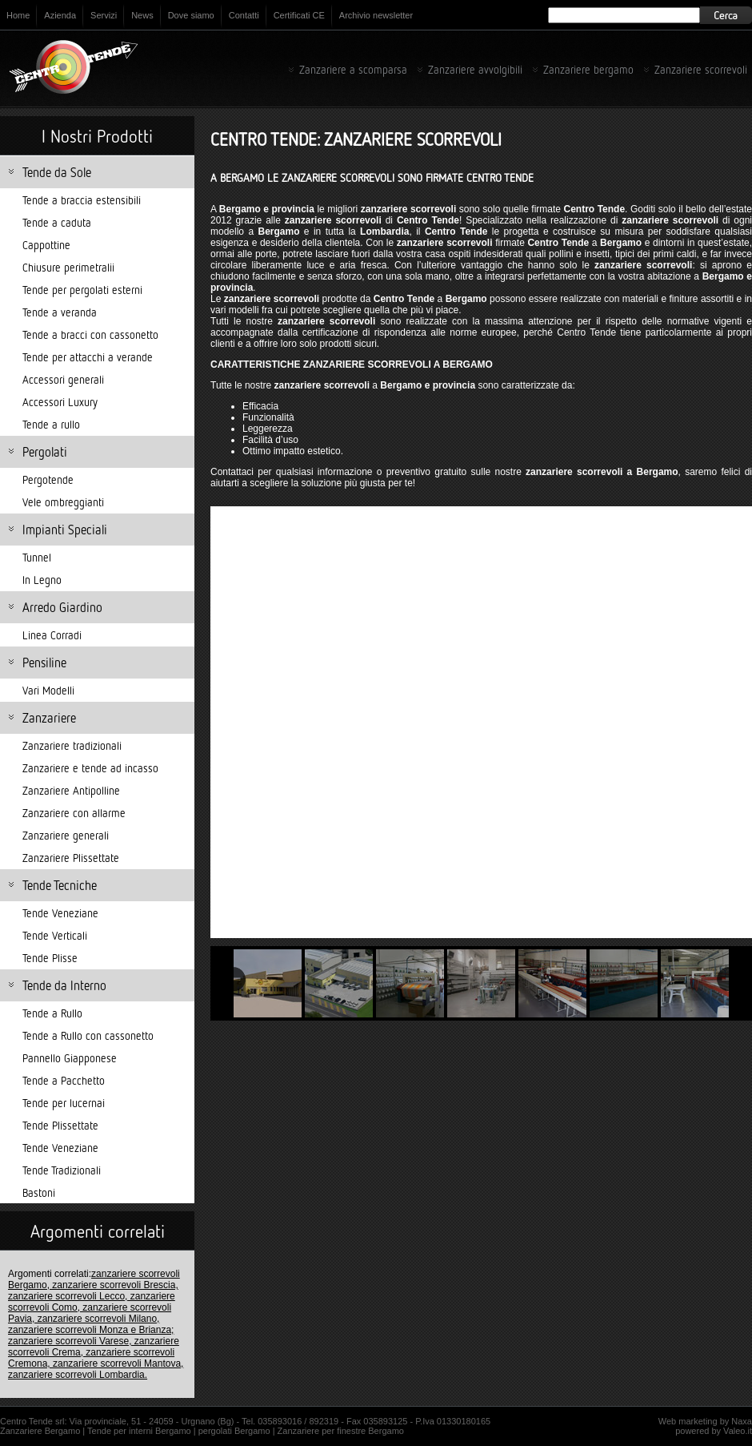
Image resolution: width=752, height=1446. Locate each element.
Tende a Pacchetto (63, 1080)
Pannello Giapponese (69, 1058)
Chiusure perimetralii (68, 267)
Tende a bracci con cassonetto (90, 334)
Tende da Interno (64, 985)
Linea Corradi (52, 635)
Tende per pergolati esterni (82, 289)
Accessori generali (63, 379)
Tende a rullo (51, 424)
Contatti (244, 15)
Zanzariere (49, 718)
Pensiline (44, 663)
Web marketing (688, 1421)
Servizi (103, 15)
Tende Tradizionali (61, 1170)
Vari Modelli (48, 690)
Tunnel (36, 557)
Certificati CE (299, 15)
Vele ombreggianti (63, 502)
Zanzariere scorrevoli (700, 69)
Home (18, 15)
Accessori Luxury (60, 402)
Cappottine (46, 245)
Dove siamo (191, 15)
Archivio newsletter (376, 15)
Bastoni (38, 1192)
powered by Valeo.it (713, 1431)
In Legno (42, 579)
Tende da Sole (56, 172)
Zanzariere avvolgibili (475, 69)
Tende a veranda (59, 312)
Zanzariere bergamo (588, 69)
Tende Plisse (50, 958)
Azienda (60, 15)
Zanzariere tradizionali (72, 745)
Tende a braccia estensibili (81, 200)
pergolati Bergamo (234, 1431)
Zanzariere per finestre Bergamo (341, 1431)
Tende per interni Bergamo (139, 1431)
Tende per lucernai (63, 1103)
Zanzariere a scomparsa (353, 69)
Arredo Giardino (62, 607)
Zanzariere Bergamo (40, 1431)
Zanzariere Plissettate (70, 857)
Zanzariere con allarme (74, 813)
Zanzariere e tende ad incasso (90, 768)
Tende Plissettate (60, 1125)
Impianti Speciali (64, 530)
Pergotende (48, 479)
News (142, 15)
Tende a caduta (56, 222)
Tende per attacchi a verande (87, 357)
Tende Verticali (54, 935)
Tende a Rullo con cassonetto (88, 1035)
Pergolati (44, 452)
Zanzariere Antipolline (71, 790)
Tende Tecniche (59, 885)
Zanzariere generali (65, 835)
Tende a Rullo (52, 1013)
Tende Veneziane (60, 913)
